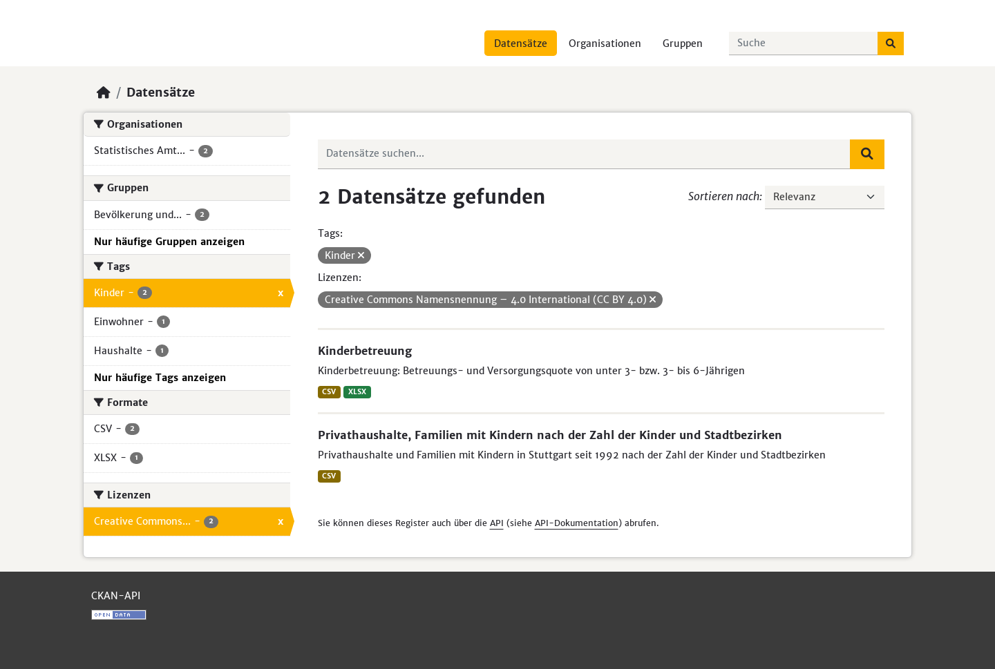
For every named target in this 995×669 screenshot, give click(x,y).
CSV (329, 391)
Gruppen (683, 43)
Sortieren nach (723, 196)
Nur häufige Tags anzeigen (160, 377)
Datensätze (520, 43)
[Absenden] (891, 43)
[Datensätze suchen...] (803, 43)
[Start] (104, 92)
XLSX (357, 391)
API (497, 523)
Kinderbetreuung (365, 351)
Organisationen (605, 43)
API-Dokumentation (576, 523)
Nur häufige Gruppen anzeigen (169, 241)
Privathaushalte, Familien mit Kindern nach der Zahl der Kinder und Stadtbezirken (550, 435)
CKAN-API (115, 596)
